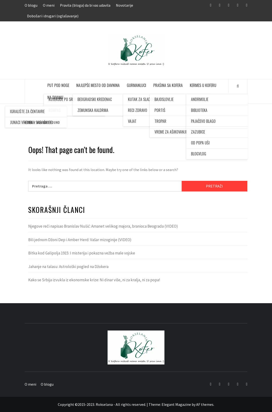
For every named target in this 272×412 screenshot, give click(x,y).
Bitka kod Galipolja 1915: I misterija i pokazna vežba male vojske (81, 253)
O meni (48, 5)
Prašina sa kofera (168, 85)
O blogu (31, 5)
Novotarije (124, 5)
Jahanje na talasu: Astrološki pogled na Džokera (68, 266)
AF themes (204, 404)
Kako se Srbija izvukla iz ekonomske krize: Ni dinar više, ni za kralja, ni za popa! (94, 280)
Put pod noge (58, 85)
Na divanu (55, 97)
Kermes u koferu (203, 85)
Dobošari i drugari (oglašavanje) (52, 16)
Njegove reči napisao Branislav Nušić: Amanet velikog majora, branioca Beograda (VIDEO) (103, 226)
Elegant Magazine (176, 404)
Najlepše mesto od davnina (98, 85)
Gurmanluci (136, 85)
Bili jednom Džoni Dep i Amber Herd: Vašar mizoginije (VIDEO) (79, 239)
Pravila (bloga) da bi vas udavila (85, 5)
